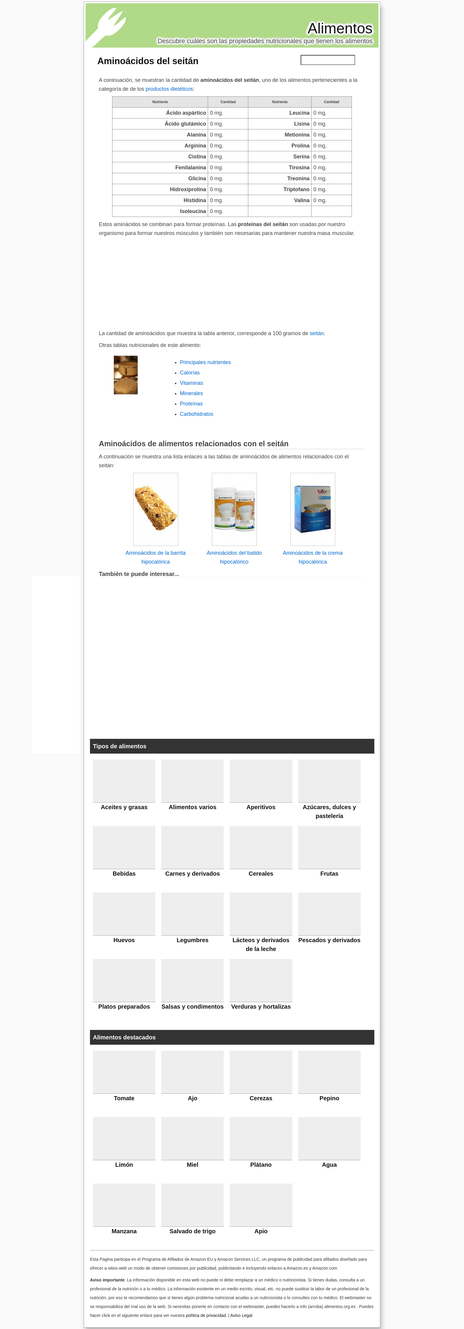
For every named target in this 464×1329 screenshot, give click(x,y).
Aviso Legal (241, 1315)
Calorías (190, 373)
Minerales (191, 393)
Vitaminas (191, 383)
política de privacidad (206, 1315)
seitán (317, 333)
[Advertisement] (232, 282)
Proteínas (191, 404)
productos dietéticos (169, 89)
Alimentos (340, 28)
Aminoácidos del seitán (148, 61)
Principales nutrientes (205, 362)
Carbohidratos (196, 414)
